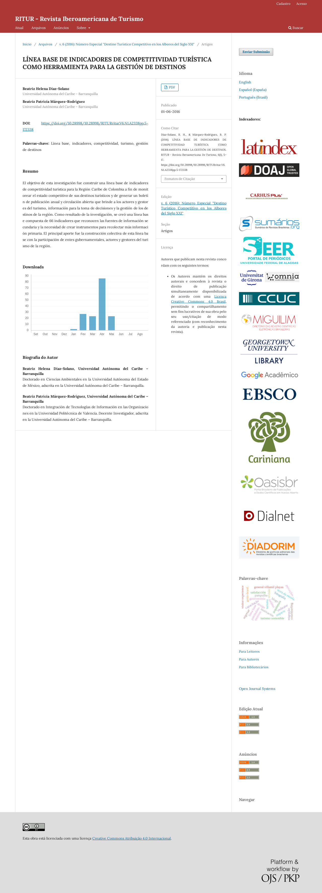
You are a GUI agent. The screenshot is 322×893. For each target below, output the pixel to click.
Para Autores (249, 659)
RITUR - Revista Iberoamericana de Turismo (79, 19)
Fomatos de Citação (180, 179)
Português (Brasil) (253, 97)
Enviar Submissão (256, 52)
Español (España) (252, 89)
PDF (171, 87)
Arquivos (38, 27)
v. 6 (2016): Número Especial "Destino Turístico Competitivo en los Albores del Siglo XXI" (126, 44)
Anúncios (61, 27)
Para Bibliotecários (253, 667)
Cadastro (283, 4)
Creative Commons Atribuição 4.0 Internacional (131, 838)
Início (27, 44)
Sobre (82, 27)
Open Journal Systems (257, 688)
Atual (19, 27)
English (245, 82)
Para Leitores (249, 651)
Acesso (301, 4)
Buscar (295, 27)
